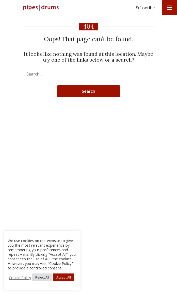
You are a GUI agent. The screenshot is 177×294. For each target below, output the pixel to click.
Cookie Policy (20, 277)
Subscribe (145, 7)
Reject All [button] (42, 277)
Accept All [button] (63, 277)
